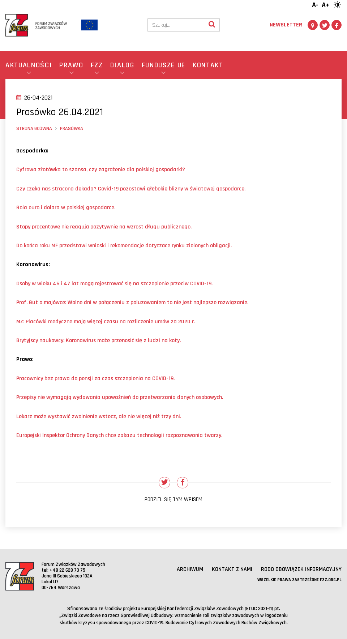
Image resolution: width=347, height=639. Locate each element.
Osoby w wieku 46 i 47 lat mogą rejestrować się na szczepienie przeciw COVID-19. (114, 283)
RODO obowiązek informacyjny (301, 569)
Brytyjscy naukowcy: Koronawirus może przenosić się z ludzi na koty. (98, 340)
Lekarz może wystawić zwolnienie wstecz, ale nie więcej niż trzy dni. (98, 416)
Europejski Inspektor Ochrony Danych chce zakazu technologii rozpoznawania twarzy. (119, 435)
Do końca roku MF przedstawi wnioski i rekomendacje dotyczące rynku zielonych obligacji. (124, 245)
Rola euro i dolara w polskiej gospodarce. (65, 207)
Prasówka (71, 128)
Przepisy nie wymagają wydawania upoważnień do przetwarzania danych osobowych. (119, 397)
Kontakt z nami (232, 569)
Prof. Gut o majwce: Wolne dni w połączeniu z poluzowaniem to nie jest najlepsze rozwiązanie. (132, 302)
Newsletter (286, 25)
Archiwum (190, 569)
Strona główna (34, 128)
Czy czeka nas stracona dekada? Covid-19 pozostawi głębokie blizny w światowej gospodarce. (130, 189)
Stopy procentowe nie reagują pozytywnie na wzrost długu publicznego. (104, 227)
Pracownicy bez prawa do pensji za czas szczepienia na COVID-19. (95, 378)
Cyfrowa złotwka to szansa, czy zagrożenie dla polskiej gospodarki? (100, 169)
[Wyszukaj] (211, 25)
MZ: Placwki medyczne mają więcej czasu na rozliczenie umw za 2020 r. (105, 321)
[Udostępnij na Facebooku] (182, 482)
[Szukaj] (176, 25)
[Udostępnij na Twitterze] (164, 482)
